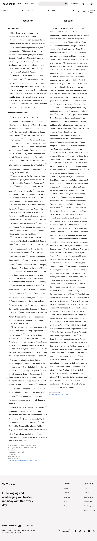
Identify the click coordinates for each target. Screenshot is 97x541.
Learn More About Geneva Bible (58, 394)
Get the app (74, 3)
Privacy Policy (26, 530)
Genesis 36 (13, 10)
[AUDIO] (78, 11)
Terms (33, 530)
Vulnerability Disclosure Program (11, 532)
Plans (26, 3)
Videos (33, 3)
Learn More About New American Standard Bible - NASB (24, 460)
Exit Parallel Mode (91, 11)
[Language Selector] (83, 4)
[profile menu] (90, 4)
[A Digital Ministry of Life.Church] (48, 524)
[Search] (51, 3)
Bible (20, 3)
